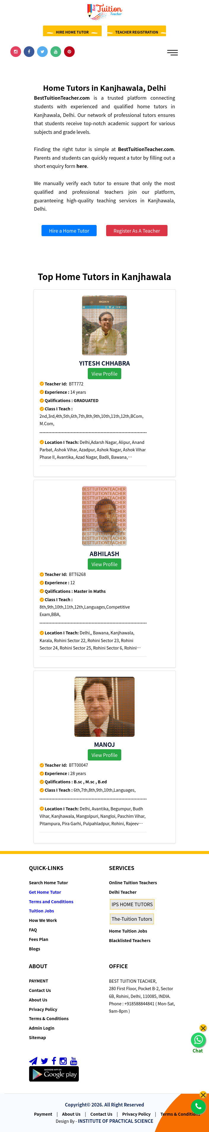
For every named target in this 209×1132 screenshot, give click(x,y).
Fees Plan (38, 939)
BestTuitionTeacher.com (62, 97)
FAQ (33, 930)
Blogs (34, 949)
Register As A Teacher (137, 230)
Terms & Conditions (49, 1018)
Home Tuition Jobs (128, 931)
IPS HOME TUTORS (132, 904)
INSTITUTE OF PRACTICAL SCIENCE (115, 1121)
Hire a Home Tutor (69, 230)
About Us (38, 1000)
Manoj (104, 744)
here (81, 165)
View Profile (105, 373)
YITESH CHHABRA (104, 363)
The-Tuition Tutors (132, 918)
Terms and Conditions (51, 901)
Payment (43, 1114)
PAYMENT (38, 981)
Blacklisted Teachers (130, 940)
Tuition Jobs (41, 911)
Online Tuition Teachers (133, 882)
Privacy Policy (43, 1009)
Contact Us (40, 990)
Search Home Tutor (48, 882)
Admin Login (42, 1028)
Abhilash (104, 553)
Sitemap (37, 1037)
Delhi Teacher (123, 892)
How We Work (43, 920)
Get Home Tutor (45, 892)
